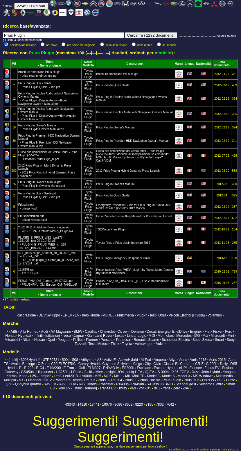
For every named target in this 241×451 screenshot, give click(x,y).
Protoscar (123, 340)
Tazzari (80, 344)
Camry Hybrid (89, 364)
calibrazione (26, 315)
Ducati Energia (158, 332)
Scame (153, 340)
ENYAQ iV (111, 368)
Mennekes (166, 336)
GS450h (27, 372)
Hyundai (24, 336)
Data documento (222, 63)
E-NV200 (54, 368)
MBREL (108, 315)
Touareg (90, 388)
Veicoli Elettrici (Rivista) (187, 315)
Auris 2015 (217, 360)
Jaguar (78, 336)
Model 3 (153, 376)
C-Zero (43, 364)
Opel (51, 340)
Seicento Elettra (211, 384)
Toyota (88, 70)
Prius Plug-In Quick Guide (113, 85)
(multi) (13, 360)
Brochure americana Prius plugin (117, 74)
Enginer (196, 332)
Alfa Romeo (29, 332)
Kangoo (229, 372)
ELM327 (93, 368)
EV (77, 315)
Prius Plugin (88, 75)
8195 (149, 404)
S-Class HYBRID (160, 384)
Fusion (227, 368)
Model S (168, 376)
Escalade (144, 368)
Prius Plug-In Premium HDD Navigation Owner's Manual (132, 140)
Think (115, 344)
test (153, 315)
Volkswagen (144, 344)
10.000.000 (103, 53)
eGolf (81, 368)
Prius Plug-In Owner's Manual (115, 127)
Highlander (44, 372)
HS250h (62, 372)
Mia (205, 336)
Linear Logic (136, 336)
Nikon (27, 340)
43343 (70, 404)
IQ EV (149, 372)
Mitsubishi (12, 340)
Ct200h (211, 364)
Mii (127, 376)
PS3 (220, 380)
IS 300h (163, 372)
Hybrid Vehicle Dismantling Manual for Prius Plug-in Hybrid (134, 216)
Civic (157, 364)
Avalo (15, 364)
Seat (196, 340)
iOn (121, 372)
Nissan (39, 340)
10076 (107, 404)
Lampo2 (45, 376)
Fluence (195, 368)
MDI (152, 336)
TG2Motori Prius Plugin (111, 229)
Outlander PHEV (39, 380)
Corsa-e (186, 364)
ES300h (128, 368)
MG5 (107, 376)
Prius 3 (103, 380)
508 (75, 360)
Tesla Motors (98, 344)
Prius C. (131, 380)
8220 (139, 404)
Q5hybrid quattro (28, 384)
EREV (67, 315)
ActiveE (110, 360)
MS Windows (203, 376)
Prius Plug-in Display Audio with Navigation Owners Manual (47, 114)
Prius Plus (191, 380)
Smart (219, 340)
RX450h (137, 384)
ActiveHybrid (128, 360)
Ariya (172, 360)
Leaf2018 (70, 376)
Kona (23, 376)
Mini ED (138, 376)
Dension (137, 332)
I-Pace (76, 372)
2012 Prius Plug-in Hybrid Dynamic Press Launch (46, 171)
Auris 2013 (198, 360)
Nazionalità (203, 63)
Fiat (207, 332)
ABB (13, 332)
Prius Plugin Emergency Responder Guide (123, 258)
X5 (149, 388)
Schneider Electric (176, 340)
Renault (139, 340)
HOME (9, 6)
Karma (11, 376)
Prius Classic (150, 380)
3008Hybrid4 (30, 360)
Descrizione (134, 63)
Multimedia (125, 315)
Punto (230, 380)
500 (94, 53)
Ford (228, 332)
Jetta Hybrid (210, 372)
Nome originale (50, 65)
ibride (95, 315)
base (25, 26)
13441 (94, 404)
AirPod (146, 360)
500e (66, 360)
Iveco (66, 336)
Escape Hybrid (165, 368)
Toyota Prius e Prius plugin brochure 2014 (123, 242)
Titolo (49, 61)
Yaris (166, 388)
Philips (78, 340)
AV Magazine (61, 332)
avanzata (40, 26)
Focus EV (212, 368)
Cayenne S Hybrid (116, 364)
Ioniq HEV (134, 372)
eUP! (183, 368)
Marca (88, 62)
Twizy (122, 388)
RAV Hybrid (88, 384)
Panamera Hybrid (68, 380)
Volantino (215, 315)
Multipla (10, 380)
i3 (85, 372)
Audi (44, 332)
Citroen (123, 332)
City (148, 364)
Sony (231, 340)
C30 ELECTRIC (63, 364)
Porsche (107, 340)
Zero (176, 388)
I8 (90, 372)
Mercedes (184, 336)
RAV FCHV (67, 384)
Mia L (118, 376)
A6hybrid (87, 360)
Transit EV (108, 388)
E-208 (28, 368)
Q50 (9, 384)
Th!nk (77, 388)
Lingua (190, 63)
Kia (89, 336)
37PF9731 (51, 360)
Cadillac (91, 332)
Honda (10, 336)
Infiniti (38, 336)
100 (89, 53)
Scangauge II (185, 384)
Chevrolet (107, 332)
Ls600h (86, 376)
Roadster (106, 384)
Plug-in (141, 315)
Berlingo (28, 364)
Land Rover (103, 336)
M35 (97, 376)
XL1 (157, 388)
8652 (129, 404)
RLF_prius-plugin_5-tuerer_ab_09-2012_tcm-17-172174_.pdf (49, 258)
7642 (170, 404)
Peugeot (64, 340)
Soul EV (64, 388)
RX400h (122, 384)
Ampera (160, 360)
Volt (141, 388)
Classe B (170, 364)
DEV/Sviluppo (49, 315)
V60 (133, 388)
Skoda (207, 340)
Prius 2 (89, 380)
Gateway (11, 372)
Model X (183, 376)
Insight (110, 372)
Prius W (208, 380)
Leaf (57, 376)
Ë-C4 (40, 368)
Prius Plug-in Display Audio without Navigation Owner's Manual (48, 98)
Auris (183, 360)
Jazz (195, 372)
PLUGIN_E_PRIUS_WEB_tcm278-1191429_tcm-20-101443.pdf (42, 243)
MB (14, 63)
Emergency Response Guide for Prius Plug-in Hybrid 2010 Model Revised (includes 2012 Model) (133, 206)
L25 (33, 376)
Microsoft (218, 336)
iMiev (99, 372)
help (85, 315)
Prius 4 (116, 380)
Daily (224, 364)
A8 (99, 360)
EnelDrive (179, 332)
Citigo (137, 364)
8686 (118, 404)
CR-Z (199, 364)
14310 (82, 404)
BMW (78, 332)
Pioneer (92, 340)
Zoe (186, 388)
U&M (162, 315)
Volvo (160, 344)
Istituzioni (52, 336)
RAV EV (50, 384)
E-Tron (68, 368)
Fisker (218, 332)
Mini (231, 336)
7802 (160, 404)
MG (197, 336)
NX (21, 380)
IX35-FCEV (180, 372)
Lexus (119, 336)
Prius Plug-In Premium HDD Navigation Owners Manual (49, 141)
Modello (88, 65)
